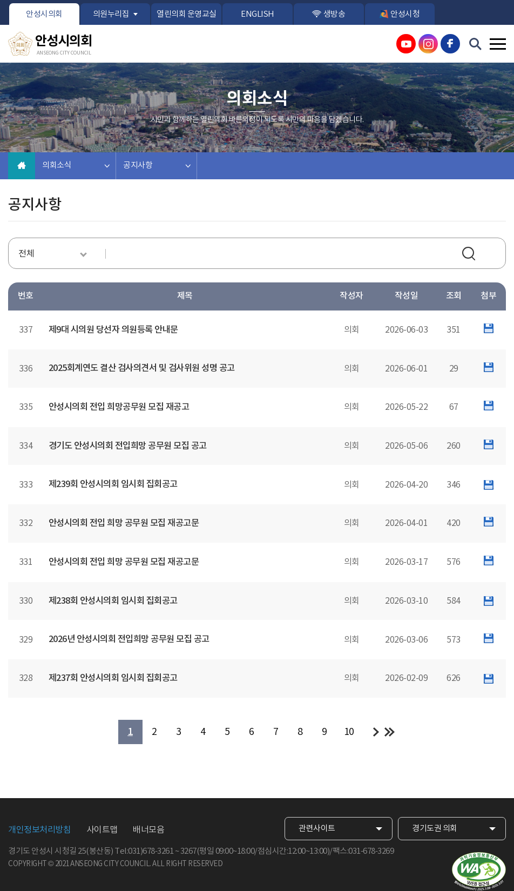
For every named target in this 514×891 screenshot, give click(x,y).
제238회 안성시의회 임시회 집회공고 (113, 601)
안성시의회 (44, 14)
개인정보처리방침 (39, 830)
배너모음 (148, 830)
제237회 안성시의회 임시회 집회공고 (113, 678)
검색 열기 (476, 44)
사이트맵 (102, 830)
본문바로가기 (0, 0)
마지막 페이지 (389, 732)
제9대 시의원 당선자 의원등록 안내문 (113, 330)
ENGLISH (257, 14)
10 (349, 732)
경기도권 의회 (434, 828)
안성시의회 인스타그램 (428, 43)
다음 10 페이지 (376, 732)
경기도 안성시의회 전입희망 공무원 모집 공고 (128, 446)
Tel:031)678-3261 (143, 851)
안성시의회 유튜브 (406, 43)
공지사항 (137, 165)
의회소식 (56, 165)
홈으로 (21, 165)
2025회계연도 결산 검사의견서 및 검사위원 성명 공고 (142, 368)
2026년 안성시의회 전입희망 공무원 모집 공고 (129, 639)
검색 (470, 255)
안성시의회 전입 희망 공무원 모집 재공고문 (124, 523)
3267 (188, 851)
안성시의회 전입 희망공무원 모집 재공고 (119, 407)
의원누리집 (111, 14)
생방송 (334, 14)
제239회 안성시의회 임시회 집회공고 (113, 484)
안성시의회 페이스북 (450, 43)
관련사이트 (317, 828)
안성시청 (405, 14)
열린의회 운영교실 (187, 14)
